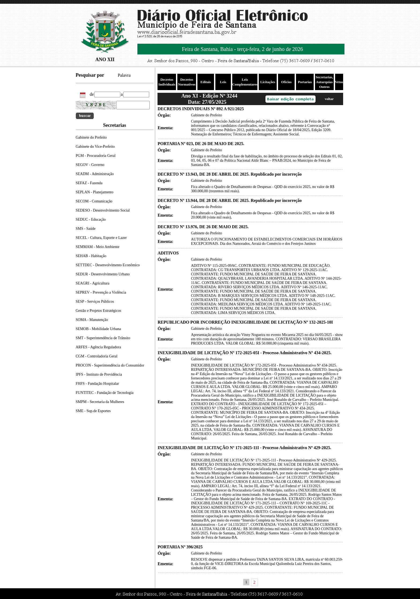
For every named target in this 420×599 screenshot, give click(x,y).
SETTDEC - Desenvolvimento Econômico (108, 265)
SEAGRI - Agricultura (93, 283)
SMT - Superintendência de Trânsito (103, 338)
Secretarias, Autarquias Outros (324, 82)
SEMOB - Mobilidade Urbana (98, 329)
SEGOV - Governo (90, 165)
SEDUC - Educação (91, 219)
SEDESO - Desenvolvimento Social (103, 210)
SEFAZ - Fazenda (89, 183)
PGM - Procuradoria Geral (96, 156)
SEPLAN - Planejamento (95, 192)
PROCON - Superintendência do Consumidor (110, 365)
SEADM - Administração (95, 174)
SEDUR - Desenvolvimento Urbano (103, 274)
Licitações (267, 82)
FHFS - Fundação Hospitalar (97, 384)
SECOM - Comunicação (94, 201)
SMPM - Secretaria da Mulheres (100, 402)
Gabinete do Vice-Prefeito (95, 147)
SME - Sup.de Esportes (93, 411)
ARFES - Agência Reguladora (98, 347)
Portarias (305, 82)
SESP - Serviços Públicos (95, 302)
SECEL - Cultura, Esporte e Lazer (101, 238)
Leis (223, 82)
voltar (329, 99)
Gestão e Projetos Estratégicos (98, 311)
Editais (205, 82)
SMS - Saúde (86, 229)
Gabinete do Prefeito (91, 137)
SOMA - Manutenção (92, 320)
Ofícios (286, 82)
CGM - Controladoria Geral (97, 356)
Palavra (124, 75)
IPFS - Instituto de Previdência (99, 374)
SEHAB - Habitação (91, 256)
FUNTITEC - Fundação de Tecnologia (105, 393)
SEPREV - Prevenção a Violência (101, 292)
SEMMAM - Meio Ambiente (97, 247)
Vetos (339, 82)
